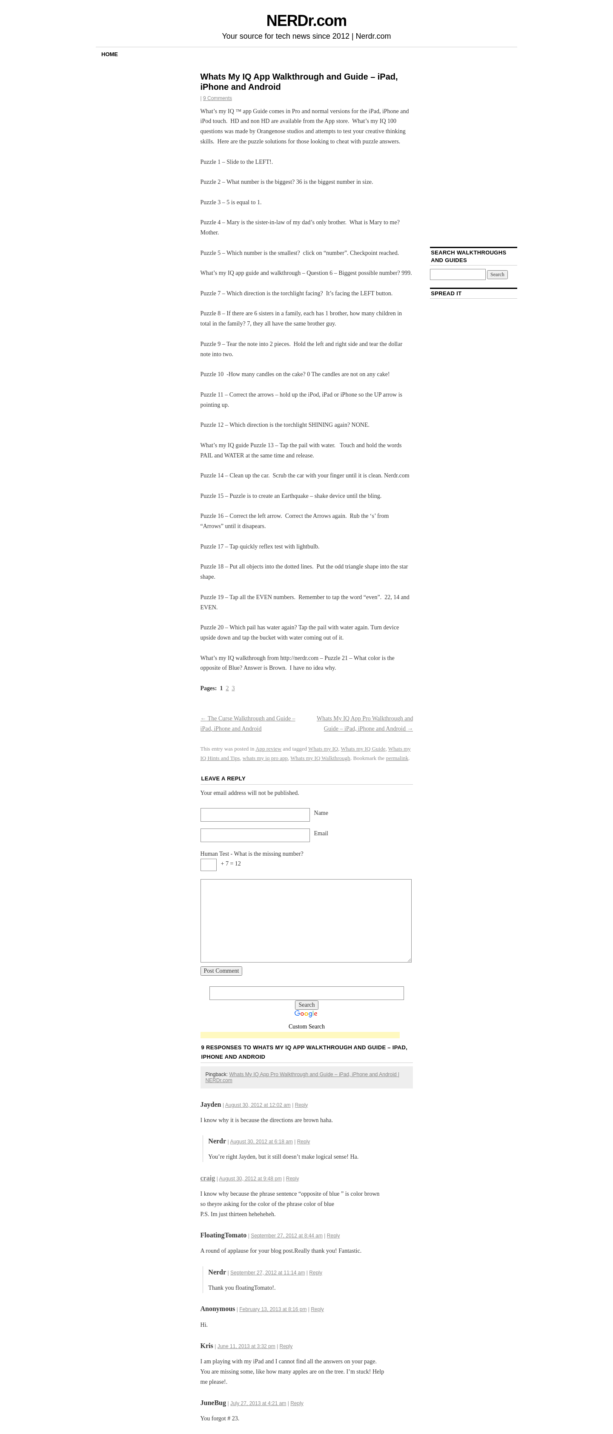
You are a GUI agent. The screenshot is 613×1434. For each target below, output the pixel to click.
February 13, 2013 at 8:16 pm (272, 1309)
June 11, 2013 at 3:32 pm (246, 1346)
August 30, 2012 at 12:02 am (258, 1105)
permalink (397, 758)
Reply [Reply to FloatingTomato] (333, 1236)
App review (268, 749)
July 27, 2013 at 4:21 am (258, 1403)
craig (208, 1178)
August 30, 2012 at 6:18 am (261, 1142)
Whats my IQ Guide (363, 749)
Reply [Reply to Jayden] (301, 1105)
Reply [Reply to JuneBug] (297, 1403)
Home (109, 54)
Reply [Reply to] (317, 1309)
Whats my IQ (323, 749)
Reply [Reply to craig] (292, 1179)
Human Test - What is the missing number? (252, 854)
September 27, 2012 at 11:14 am (267, 1273)
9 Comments (217, 98)
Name (321, 813)
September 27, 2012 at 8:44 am (287, 1236)
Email (321, 833)
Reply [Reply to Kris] (286, 1346)
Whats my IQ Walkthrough (320, 758)
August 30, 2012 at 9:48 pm (250, 1179)
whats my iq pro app (265, 758)
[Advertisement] (300, 1035)
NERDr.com (306, 20)
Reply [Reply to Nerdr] (303, 1142)
